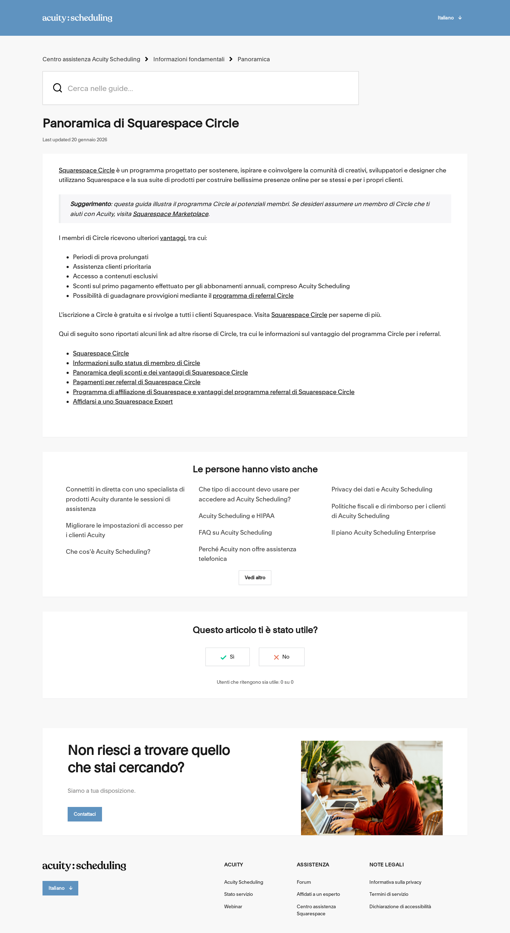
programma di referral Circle (253, 295)
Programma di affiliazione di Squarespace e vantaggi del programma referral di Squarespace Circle (214, 392)
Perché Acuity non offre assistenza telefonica (247, 553)
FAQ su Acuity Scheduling (235, 532)
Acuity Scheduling (243, 882)
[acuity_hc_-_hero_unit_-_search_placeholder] (200, 88)
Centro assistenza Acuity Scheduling (91, 59)
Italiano (449, 18)
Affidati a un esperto (318, 894)
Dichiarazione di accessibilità (400, 906)
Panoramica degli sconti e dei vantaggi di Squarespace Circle (160, 372)
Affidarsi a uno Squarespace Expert (123, 401)
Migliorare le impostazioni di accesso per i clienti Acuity (124, 530)
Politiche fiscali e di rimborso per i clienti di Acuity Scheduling (389, 510)
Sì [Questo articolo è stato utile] (232, 656)
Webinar (233, 906)
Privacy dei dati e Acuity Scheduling (382, 489)
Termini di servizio (388, 894)
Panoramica (254, 59)
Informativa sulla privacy (395, 882)
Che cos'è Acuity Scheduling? (108, 551)
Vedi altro (255, 577)
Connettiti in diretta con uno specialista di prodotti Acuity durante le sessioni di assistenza (125, 498)
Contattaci (85, 814)
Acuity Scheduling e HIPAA (236, 515)
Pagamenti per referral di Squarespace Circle (136, 382)
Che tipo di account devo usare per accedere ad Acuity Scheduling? (249, 493)
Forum (304, 882)
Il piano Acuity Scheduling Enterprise (384, 532)
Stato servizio (238, 894)
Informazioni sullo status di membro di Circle (136, 362)
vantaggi (172, 237)
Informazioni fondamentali (189, 59)
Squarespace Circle (87, 170)
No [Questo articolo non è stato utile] (285, 656)
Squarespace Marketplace (170, 213)
